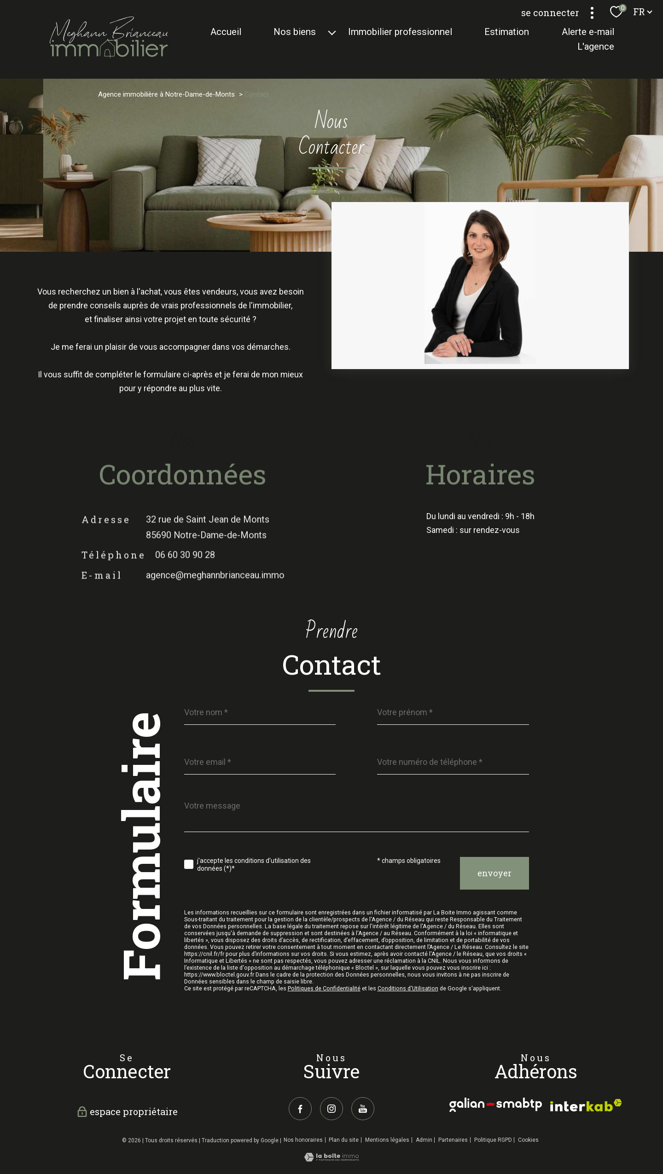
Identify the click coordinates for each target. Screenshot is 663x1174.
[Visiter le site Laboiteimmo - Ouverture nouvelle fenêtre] (331, 1158)
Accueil (225, 31)
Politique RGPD (493, 1140)
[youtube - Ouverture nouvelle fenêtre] (362, 1108)
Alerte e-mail (588, 31)
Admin (424, 1140)
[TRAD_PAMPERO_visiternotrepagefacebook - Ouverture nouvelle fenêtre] (300, 1108)
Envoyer (494, 873)
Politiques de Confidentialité (324, 988)
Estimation (507, 31)
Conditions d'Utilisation (408, 988)
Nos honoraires (303, 1140)
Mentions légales (387, 1140)
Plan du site (344, 1140)
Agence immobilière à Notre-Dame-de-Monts (166, 94)
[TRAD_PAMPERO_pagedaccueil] (109, 55)
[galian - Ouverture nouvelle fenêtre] (495, 1105)
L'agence (595, 46)
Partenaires (453, 1140)
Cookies (528, 1140)
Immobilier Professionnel (401, 31)
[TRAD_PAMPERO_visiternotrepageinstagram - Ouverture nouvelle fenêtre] (331, 1108)
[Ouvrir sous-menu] (332, 31)
